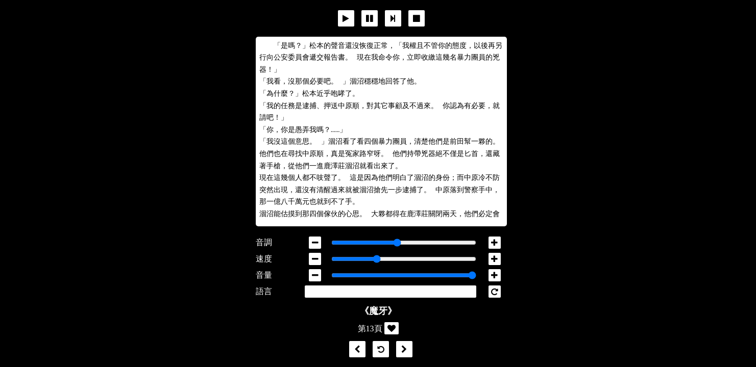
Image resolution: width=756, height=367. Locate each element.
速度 (264, 258)
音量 (264, 275)
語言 (264, 291)
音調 (264, 242)
